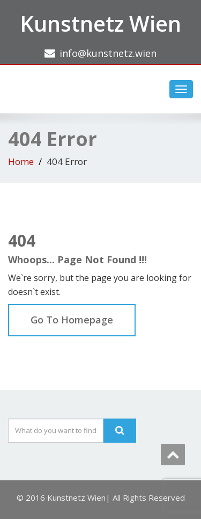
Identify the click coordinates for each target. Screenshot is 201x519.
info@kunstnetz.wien (108, 53)
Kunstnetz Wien (100, 23)
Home (21, 161)
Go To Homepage (72, 319)
